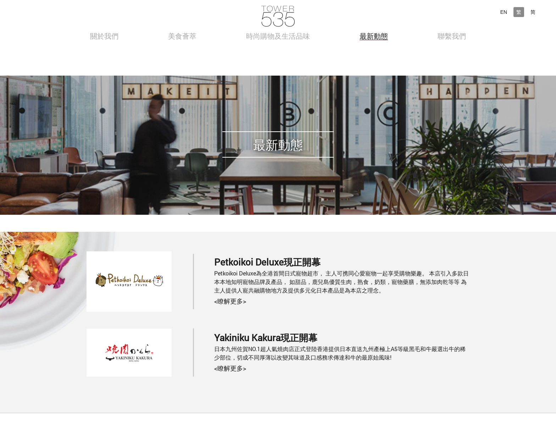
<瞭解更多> (230, 301)
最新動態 (374, 35)
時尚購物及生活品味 (278, 35)
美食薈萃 (182, 35)
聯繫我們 (452, 35)
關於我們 (104, 35)
